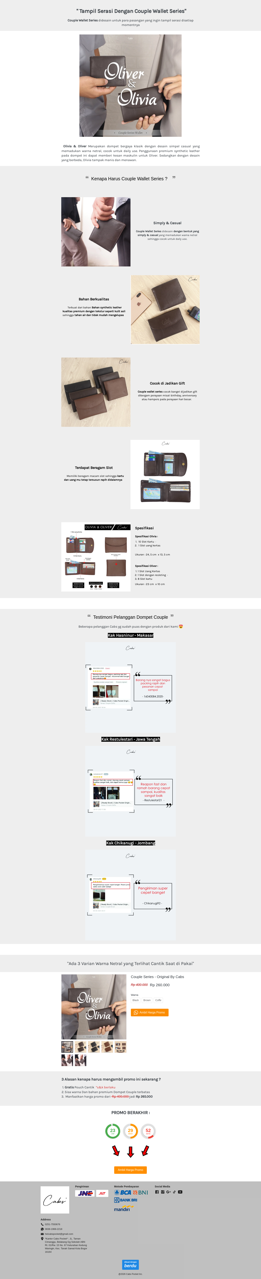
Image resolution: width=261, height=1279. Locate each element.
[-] (157, 1192)
